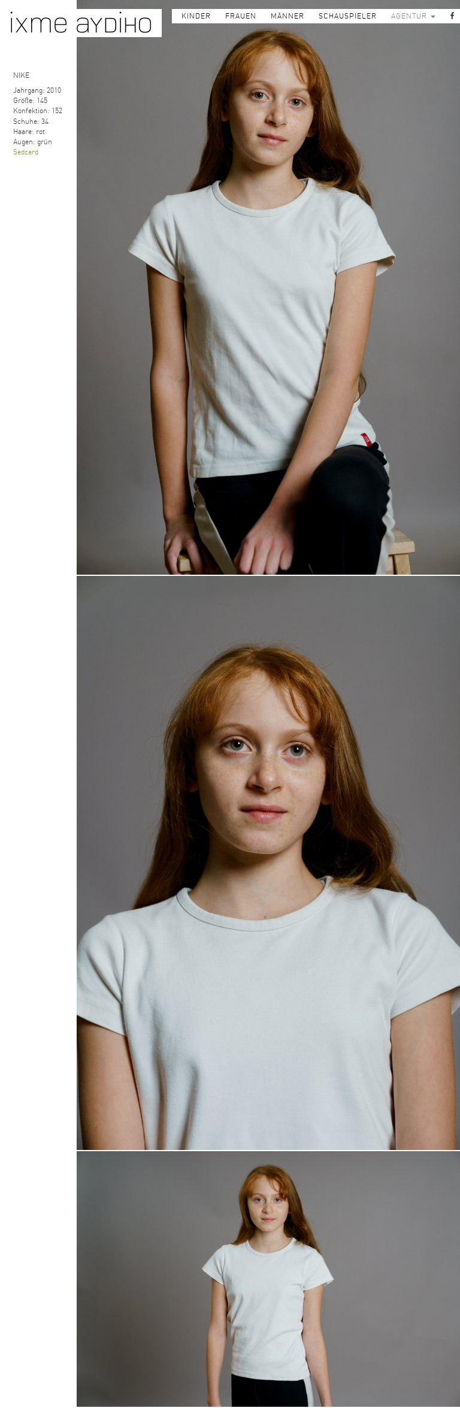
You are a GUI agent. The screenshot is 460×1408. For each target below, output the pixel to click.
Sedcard (25, 152)
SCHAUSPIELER (348, 16)
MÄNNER (287, 16)
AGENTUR (413, 16)
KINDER (196, 16)
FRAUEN (240, 16)
